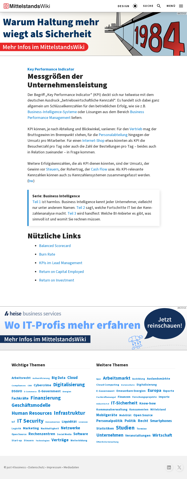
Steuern (52, 169)
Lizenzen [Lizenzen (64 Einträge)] (83, 422)
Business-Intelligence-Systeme (52, 112)
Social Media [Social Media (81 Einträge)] (64, 434)
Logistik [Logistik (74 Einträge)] (16, 428)
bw (31, 181)
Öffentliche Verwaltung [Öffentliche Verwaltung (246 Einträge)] (107, 442)
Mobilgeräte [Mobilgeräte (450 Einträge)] (106, 415)
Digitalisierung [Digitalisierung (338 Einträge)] (69, 384)
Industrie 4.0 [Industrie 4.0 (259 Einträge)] (102, 403)
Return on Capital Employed (61, 271)
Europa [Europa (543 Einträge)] (154, 391)
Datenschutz (36, 467)
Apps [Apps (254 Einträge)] (98, 378)
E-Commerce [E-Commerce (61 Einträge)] (30, 391)
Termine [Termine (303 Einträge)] (142, 429)
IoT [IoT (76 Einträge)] (13, 422)
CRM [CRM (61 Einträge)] (30, 385)
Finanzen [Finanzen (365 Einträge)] (124, 397)
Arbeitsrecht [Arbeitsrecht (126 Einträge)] (21, 378)
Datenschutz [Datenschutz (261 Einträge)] (128, 384)
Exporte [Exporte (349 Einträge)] (168, 391)
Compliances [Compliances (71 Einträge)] (19, 385)
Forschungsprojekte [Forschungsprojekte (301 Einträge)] (144, 397)
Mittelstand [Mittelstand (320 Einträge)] (158, 410)
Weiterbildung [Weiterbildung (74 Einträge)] (79, 440)
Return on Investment (56, 280)
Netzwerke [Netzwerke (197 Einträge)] (70, 428)
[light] (127, 6)
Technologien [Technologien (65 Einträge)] (43, 440)
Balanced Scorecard (55, 245)
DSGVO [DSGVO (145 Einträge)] (17, 391)
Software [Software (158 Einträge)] (80, 434)
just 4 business (16, 467)
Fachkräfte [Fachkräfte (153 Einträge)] (20, 398)
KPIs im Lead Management (60, 263)
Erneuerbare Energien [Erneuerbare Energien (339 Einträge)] (131, 391)
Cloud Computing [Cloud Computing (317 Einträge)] (107, 385)
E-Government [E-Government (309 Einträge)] (105, 391)
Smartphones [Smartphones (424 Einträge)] (161, 421)
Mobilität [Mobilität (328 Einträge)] (125, 415)
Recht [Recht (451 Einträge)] (143, 421)
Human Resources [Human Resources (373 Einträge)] (32, 413)
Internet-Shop (93, 140)
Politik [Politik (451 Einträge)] (130, 421)
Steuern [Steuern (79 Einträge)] (29, 440)
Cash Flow (99, 169)
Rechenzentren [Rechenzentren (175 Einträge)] (42, 434)
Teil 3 (72, 213)
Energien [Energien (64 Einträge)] (67, 391)
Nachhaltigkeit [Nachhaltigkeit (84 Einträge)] (50, 428)
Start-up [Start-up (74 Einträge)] (17, 440)
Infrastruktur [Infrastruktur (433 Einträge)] (69, 413)
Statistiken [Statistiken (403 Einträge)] (105, 428)
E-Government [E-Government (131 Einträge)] (49, 391)
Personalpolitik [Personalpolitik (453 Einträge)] (109, 421)
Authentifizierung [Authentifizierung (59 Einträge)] (41, 378)
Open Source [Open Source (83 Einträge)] (19, 434)
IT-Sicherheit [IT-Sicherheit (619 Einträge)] (124, 403)
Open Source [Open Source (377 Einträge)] (143, 415)
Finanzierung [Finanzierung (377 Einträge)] (45, 397)
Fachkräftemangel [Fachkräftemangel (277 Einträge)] (106, 397)
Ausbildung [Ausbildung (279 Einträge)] (138, 378)
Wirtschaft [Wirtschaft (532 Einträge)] (162, 435)
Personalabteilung (113, 135)
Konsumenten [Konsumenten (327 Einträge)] (138, 410)
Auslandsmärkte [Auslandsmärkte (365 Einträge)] (158, 378)
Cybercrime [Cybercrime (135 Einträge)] (42, 385)
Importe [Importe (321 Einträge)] (164, 397)
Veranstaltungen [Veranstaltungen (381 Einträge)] (138, 435)
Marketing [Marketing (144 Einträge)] (31, 428)
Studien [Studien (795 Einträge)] (125, 428)
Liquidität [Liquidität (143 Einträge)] (69, 421)
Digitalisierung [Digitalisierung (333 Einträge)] (147, 385)
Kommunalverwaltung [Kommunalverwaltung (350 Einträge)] (111, 409)
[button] (152, 6)
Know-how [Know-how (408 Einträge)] (147, 403)
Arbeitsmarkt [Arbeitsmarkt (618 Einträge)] (116, 378)
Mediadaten (71, 467)
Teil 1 (36, 202)
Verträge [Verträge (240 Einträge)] (60, 440)
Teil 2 (80, 207)
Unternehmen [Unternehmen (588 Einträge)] (109, 435)
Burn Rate (47, 254)
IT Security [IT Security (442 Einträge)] (30, 421)
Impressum (54, 467)
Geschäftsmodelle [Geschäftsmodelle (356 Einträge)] (31, 405)
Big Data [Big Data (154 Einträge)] (58, 377)
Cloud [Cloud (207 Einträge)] (72, 378)
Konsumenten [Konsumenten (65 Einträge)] (52, 422)
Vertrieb (136, 129)
